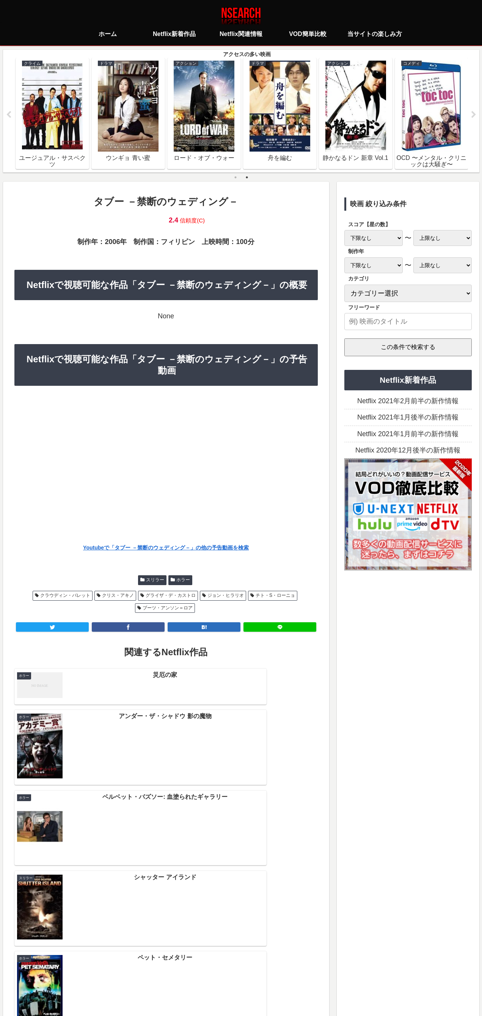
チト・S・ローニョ (275, 595)
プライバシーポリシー (196, 976)
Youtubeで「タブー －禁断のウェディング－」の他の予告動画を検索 (166, 548)
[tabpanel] (52, 113)
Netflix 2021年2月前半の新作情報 (407, 401)
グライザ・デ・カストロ (171, 595)
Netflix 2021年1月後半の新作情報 (407, 417)
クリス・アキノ (118, 595)
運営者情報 (299, 976)
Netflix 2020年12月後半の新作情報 (407, 450)
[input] (408, 321)
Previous (9, 115)
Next (473, 115)
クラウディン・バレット (65, 595)
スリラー (155, 580)
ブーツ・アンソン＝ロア (168, 608)
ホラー (183, 580)
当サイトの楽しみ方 (254, 976)
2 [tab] (247, 178)
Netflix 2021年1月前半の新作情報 (407, 434)
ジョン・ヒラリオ (225, 595)
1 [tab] (235, 178)
